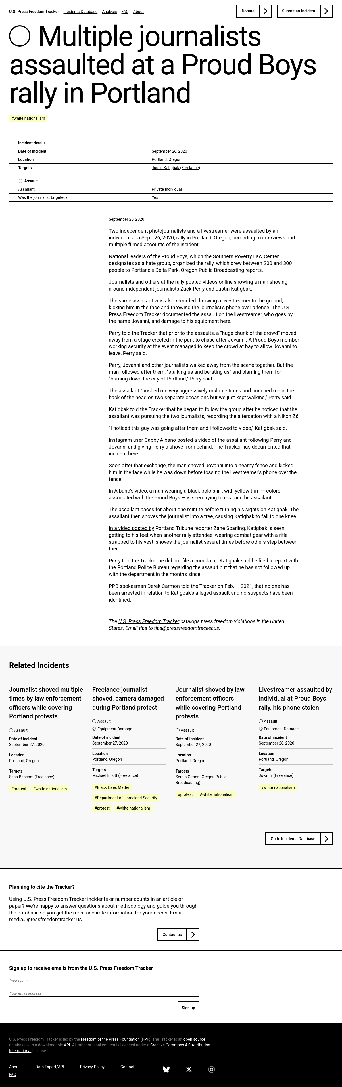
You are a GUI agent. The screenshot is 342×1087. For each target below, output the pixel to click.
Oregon (174, 159)
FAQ (125, 11)
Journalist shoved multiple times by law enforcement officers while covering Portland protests (46, 703)
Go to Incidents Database (293, 838)
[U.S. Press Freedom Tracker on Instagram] (211, 1070)
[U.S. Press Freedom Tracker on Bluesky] (166, 1070)
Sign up (188, 1008)
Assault (31, 181)
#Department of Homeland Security (126, 798)
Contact (127, 1067)
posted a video (193, 440)
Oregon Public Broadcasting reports (221, 270)
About (138, 11)
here (225, 321)
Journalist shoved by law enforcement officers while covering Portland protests (210, 703)
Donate (248, 11)
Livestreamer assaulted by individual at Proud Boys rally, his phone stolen (295, 698)
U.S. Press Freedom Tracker (34, 11)
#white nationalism (28, 118)
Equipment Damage (114, 729)
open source (194, 1039)
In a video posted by (131, 528)
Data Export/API (50, 1067)
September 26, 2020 (169, 151)
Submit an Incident (298, 11)
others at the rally (164, 282)
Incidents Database (80, 11)
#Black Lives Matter (112, 787)
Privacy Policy (92, 1067)
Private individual (167, 189)
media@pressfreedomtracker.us (45, 919)
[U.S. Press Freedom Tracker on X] (188, 1070)
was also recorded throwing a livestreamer (203, 301)
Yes (155, 197)
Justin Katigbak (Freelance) (176, 167)
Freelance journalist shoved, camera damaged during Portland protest (128, 698)
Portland (159, 159)
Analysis (109, 11)
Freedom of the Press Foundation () (116, 1039)
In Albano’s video (128, 491)
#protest (18, 789)
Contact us (172, 934)
